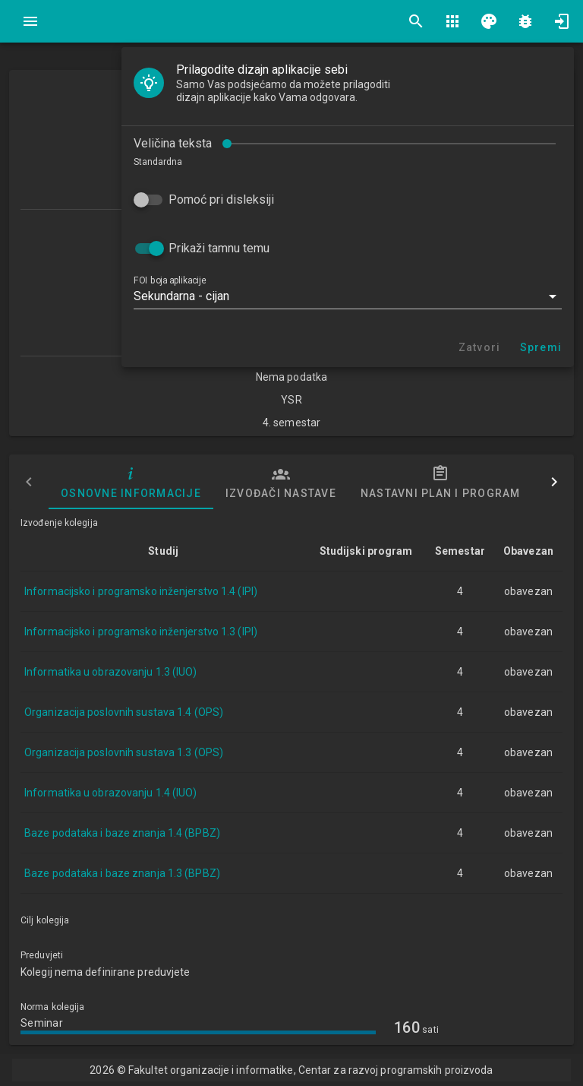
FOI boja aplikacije (170, 280)
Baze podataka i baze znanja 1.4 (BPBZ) (122, 833)
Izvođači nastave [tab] (280, 481)
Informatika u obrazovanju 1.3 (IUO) (110, 672)
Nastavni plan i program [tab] (441, 481)
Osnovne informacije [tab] (131, 481)
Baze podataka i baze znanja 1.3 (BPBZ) (122, 873)
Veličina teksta (173, 143)
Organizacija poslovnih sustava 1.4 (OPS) (123, 712)
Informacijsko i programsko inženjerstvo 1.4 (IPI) (140, 591)
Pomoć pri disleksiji (221, 199)
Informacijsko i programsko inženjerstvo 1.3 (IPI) (140, 631)
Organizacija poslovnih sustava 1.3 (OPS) (123, 752)
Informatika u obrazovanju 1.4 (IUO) (110, 793)
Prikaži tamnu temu (219, 248)
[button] (348, 296)
